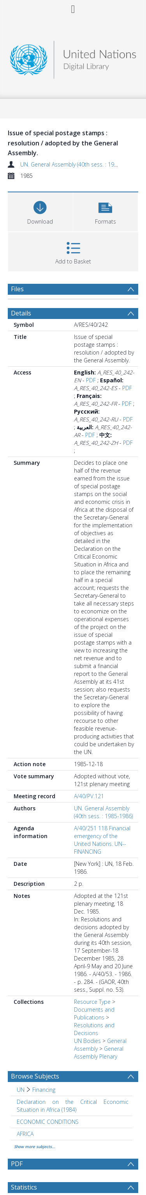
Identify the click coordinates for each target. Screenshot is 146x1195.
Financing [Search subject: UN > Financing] (43, 1089)
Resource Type (92, 1001)
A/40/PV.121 (89, 796)
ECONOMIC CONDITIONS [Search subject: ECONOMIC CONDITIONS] (48, 1121)
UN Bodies (87, 1041)
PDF (91, 380)
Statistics (24, 1187)
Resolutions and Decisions (94, 1029)
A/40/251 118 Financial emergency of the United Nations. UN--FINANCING (102, 839)
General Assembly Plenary (98, 1052)
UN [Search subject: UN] (21, 1089)
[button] (105, 210)
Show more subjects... (34, 1146)
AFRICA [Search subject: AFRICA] (25, 1134)
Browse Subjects (35, 1076)
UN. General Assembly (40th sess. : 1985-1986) (78, 164)
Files (17, 289)
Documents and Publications (94, 1013)
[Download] (40, 210)
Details (21, 313)
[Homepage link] (73, 57)
